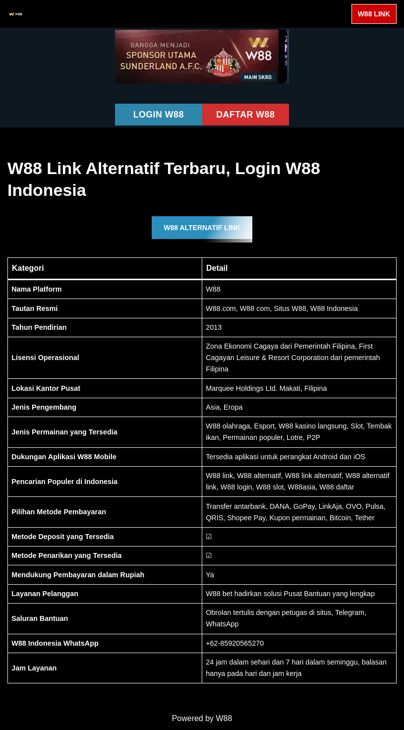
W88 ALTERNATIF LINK (202, 228)
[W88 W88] (15, 14)
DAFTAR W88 (245, 115)
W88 (224, 720)
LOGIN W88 (158, 115)
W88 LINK (374, 14)
